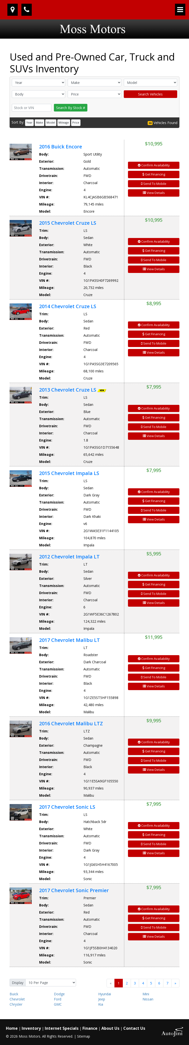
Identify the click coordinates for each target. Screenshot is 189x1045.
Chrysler (16, 1004)
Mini (145, 994)
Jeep (101, 999)
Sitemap (83, 1036)
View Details (154, 192)
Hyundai (104, 994)
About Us (110, 1028)
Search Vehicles (150, 94)
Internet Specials (62, 1028)
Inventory (31, 1028)
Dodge (59, 994)
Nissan (147, 999)
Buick (14, 994)
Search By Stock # (70, 107)
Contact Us (134, 1028)
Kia (100, 1004)
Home (12, 1028)
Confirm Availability (154, 165)
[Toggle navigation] (180, 10)
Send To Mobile (153, 183)
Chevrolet (17, 999)
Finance (89, 1028)
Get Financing (153, 174)
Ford (57, 999)
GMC (58, 1004)
